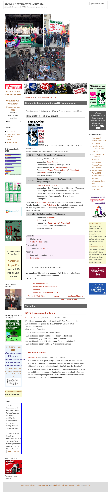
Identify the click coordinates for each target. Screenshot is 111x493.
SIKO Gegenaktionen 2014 (47, 97)
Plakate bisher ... (13, 142)
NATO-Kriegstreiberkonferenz (40, 313)
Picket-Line (51, 205)
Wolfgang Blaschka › (76, 296)
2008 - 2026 (29, 97)
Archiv (9, 140)
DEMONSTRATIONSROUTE (48, 185)
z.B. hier (46, 249)
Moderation (37, 289)
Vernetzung (11, 131)
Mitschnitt (64, 170)
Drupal (87, 485)
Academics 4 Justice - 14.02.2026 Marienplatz (99, 140)
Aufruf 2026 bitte (13, 94)
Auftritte (43, 173)
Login (77, 485)
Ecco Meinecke (36, 258)
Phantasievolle (43, 202)
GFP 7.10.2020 (13, 451)
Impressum (25, 485)
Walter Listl (51, 218)
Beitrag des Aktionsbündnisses (45, 286)
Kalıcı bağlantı (29, 318)
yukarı (55, 296)
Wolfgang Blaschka (40, 283)
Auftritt (39, 220)
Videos (32, 485)
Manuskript (65, 167)
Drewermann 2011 (96, 224)
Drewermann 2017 (96, 247)
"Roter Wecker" (36, 242)
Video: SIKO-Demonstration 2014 (46, 292)
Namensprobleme (37, 352)
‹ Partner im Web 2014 (36, 296)
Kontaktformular (42, 485)
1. (26, 267)
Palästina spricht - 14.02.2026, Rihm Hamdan (98, 148)
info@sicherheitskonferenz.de (63, 485)
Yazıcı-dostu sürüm (69, 300)
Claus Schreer (52, 162)
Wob (58, 167)
